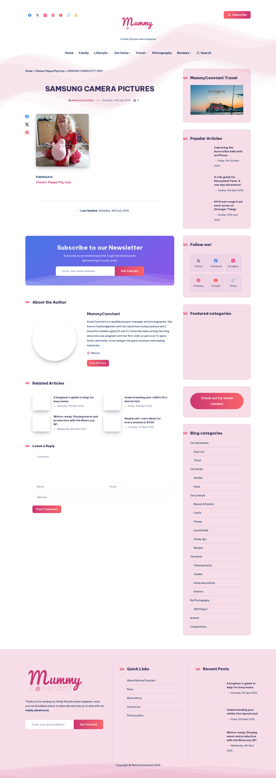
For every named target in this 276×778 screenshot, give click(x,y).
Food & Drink (201, 530)
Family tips (200, 539)
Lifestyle (100, 53)
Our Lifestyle (197, 495)
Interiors (198, 591)
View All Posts (98, 363)
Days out (199, 451)
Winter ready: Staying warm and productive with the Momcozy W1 (76, 420)
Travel (140, 53)
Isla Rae (198, 477)
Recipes (198, 547)
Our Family (196, 469)
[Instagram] (45, 15)
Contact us (133, 706)
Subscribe (237, 15)
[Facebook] (29, 15)
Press (130, 689)
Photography (162, 53)
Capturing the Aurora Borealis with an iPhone (228, 151)
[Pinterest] (53, 15)
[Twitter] (37, 15)
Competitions (198, 626)
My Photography (200, 600)
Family (84, 53)
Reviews (183, 53)
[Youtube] (60, 15)
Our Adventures (199, 443)
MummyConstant (103, 313)
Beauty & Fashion (204, 504)
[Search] (203, 53)
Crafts (197, 512)
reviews (194, 618)
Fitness (198, 521)
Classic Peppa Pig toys (50, 71)
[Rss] (76, 15)
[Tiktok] (68, 15)
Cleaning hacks (203, 565)
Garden (198, 574)
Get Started (129, 271)
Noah (197, 486)
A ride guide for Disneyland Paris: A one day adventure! (227, 180)
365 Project (201, 609)
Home (69, 53)
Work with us (134, 698)
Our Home (196, 556)
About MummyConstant (141, 680)
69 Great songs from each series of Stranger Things (228, 205)
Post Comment (46, 509)
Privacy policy (135, 715)
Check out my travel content (217, 401)
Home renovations (204, 583)
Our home (121, 53)
